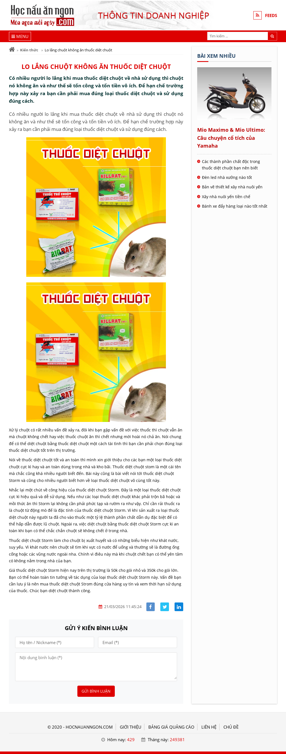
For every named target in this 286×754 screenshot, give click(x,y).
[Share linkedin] (179, 606)
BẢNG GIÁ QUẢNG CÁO (171, 727)
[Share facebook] (150, 606)
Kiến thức (29, 49)
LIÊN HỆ (208, 727)
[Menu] (20, 36)
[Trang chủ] (12, 49)
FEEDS (271, 15)
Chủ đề (231, 727)
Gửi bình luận (96, 691)
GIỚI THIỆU (130, 727)
